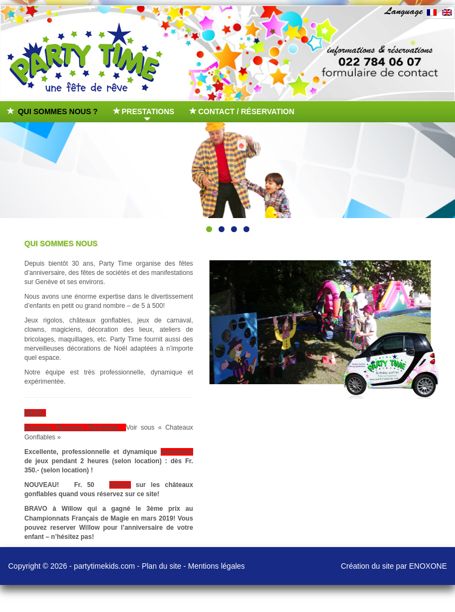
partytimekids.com (104, 566)
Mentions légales (216, 566)
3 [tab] (234, 229)
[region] (227, 170)
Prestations (144, 114)
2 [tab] (222, 229)
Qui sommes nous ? (53, 111)
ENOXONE (428, 566)
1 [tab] (209, 229)
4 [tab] (246, 229)
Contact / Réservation (242, 111)
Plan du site (161, 566)
